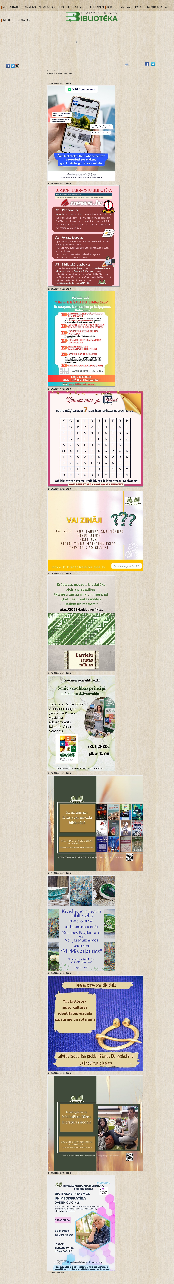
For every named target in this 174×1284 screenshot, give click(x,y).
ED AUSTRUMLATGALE (156, 7)
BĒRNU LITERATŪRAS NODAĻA (123, 7)
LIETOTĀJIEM (73, 7)
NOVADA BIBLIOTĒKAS (50, 7)
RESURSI (7, 20)
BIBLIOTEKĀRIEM (93, 7)
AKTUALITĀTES (10, 7)
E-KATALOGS (23, 20)
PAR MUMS (29, 7)
